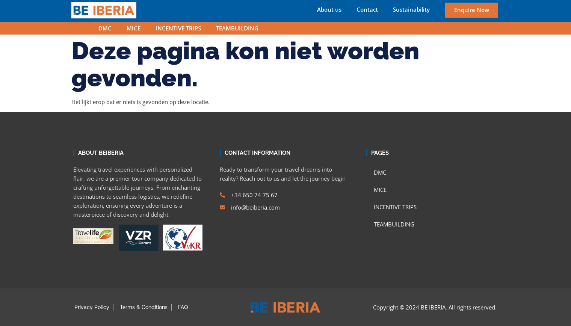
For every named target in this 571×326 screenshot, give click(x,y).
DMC (105, 28)
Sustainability (411, 9)
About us (329, 9)
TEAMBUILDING (237, 28)
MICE (133, 28)
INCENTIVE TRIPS (178, 28)
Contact (367, 9)
